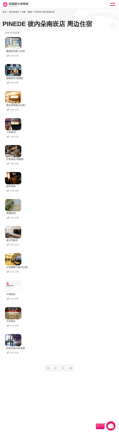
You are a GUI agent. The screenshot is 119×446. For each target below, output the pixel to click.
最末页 (71, 368)
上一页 (56, 368)
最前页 (48, 368)
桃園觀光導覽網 (15, 4)
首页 (5, 12)
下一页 (63, 368)
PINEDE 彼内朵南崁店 (44, 12)
